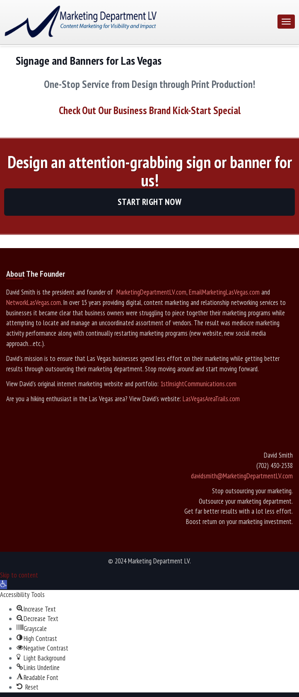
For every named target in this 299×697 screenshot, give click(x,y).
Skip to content (19, 575)
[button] (3, 584)
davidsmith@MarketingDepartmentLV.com (242, 475)
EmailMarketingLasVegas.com (224, 292)
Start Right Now (150, 201)
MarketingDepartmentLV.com (150, 292)
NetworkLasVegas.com (33, 302)
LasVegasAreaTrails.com (211, 398)
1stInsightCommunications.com (198, 383)
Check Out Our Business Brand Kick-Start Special (150, 110)
